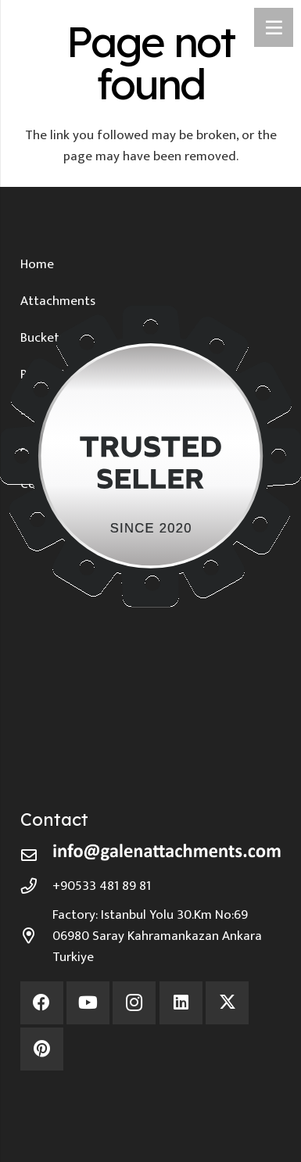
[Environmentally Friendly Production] (150, 1101)
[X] (227, 1002)
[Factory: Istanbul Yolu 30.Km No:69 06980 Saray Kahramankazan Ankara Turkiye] (36, 936)
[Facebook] (41, 1002)
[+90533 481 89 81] (36, 886)
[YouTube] (87, 1002)
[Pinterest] (41, 1049)
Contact (54, 819)
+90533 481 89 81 (101, 886)
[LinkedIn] (180, 1002)
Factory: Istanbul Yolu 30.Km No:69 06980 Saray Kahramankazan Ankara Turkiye (157, 936)
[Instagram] (134, 1002)
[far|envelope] (36, 855)
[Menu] (273, 27)
